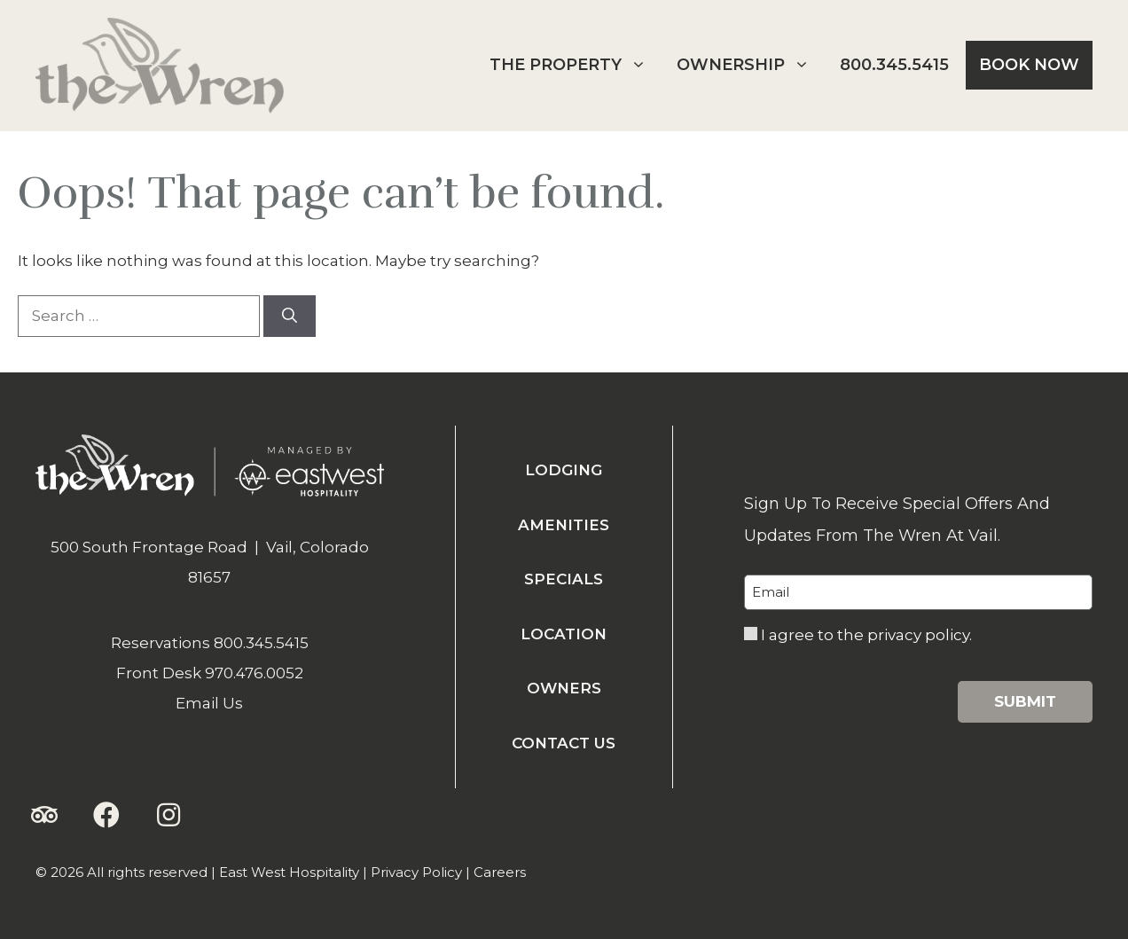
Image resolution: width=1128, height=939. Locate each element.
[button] (44, 814)
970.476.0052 (254, 673)
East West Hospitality (289, 872)
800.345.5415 (894, 64)
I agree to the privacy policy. (866, 635)
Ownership (750, 65)
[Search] (289, 316)
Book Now (1029, 64)
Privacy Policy (416, 872)
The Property (575, 65)
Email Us (209, 703)
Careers (500, 872)
